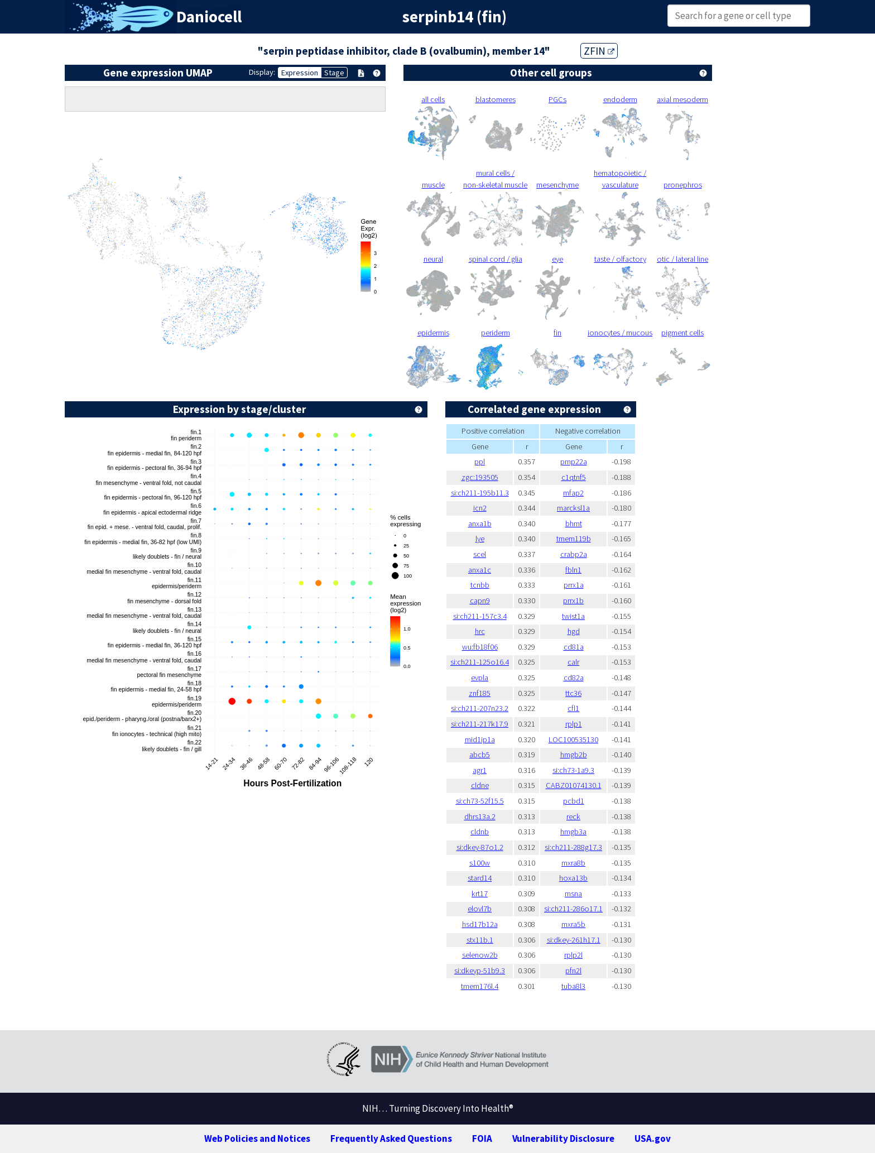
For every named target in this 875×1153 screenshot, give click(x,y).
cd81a (574, 647)
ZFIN (599, 50)
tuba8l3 (573, 986)
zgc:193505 (479, 477)
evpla (479, 677)
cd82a (574, 677)
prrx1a (574, 585)
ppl (479, 462)
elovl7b (480, 909)
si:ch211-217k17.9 (479, 724)
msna (573, 893)
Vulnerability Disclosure (563, 1138)
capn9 (480, 600)
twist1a (573, 616)
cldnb (479, 832)
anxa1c (479, 570)
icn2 (480, 508)
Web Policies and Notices (257, 1138)
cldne (480, 785)
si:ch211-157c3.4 (480, 616)
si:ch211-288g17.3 (573, 847)
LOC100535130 (573, 739)
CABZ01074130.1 (574, 785)
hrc (480, 631)
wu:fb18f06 (480, 647)
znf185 (480, 693)
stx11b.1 (480, 940)
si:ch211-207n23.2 (479, 708)
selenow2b (480, 955)
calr (573, 662)
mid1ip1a (480, 739)
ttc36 (573, 693)
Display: (262, 72)
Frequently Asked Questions (391, 1138)
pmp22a (573, 462)
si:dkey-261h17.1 (573, 940)
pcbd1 (573, 801)
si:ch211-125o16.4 (479, 662)
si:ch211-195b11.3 (480, 493)
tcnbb (479, 585)
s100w (479, 863)
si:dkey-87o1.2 (479, 847)
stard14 (480, 878)
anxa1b (480, 523)
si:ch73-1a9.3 (573, 770)
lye (479, 539)
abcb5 (479, 755)
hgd (574, 631)
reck (573, 816)
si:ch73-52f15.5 (480, 801)
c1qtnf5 (573, 477)
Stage (334, 73)
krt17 (480, 893)
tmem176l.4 (479, 986)
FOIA (482, 1138)
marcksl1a (573, 508)
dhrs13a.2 (480, 816)
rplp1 (573, 724)
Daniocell (209, 17)
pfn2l (573, 970)
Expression (299, 73)
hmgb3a (573, 832)
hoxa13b (573, 878)
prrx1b (573, 600)
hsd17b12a (480, 924)
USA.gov (652, 1138)
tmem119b (573, 539)
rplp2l (573, 955)
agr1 (480, 770)
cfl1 (573, 708)
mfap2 (573, 493)
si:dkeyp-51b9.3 (479, 970)
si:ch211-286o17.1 (573, 909)
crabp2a (573, 554)
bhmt (573, 523)
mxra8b (573, 863)
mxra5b (573, 924)
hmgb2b (573, 755)
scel (479, 554)
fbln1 (573, 570)
